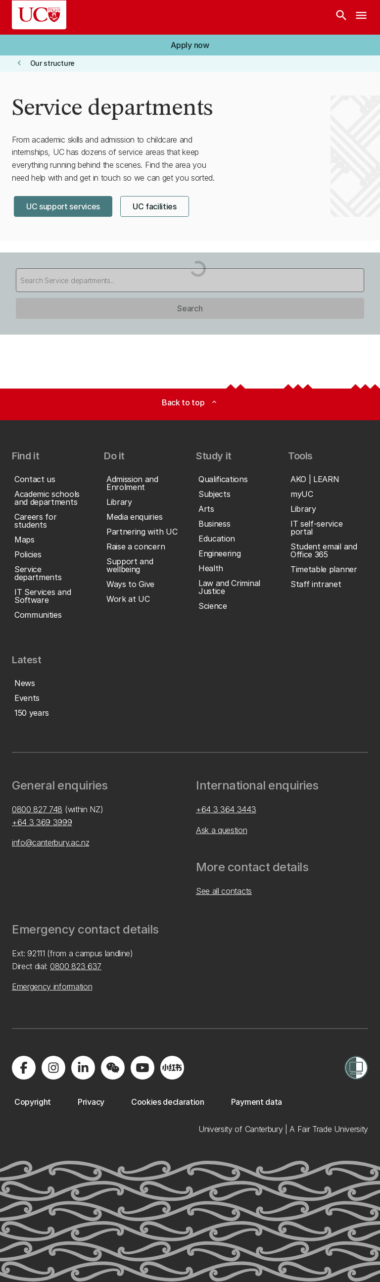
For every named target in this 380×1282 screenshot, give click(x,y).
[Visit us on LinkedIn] (83, 1068)
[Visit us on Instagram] (53, 1068)
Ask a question (221, 830)
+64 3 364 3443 (226, 809)
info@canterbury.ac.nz (50, 842)
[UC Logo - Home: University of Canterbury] (39, 15)
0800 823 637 (75, 966)
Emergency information (52, 986)
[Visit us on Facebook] (24, 1068)
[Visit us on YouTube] (142, 1068)
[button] (190, 45)
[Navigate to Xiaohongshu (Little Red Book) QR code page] (172, 1068)
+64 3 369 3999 (42, 822)
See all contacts (224, 891)
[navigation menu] (361, 17)
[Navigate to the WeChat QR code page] (113, 1068)
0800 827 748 (37, 809)
